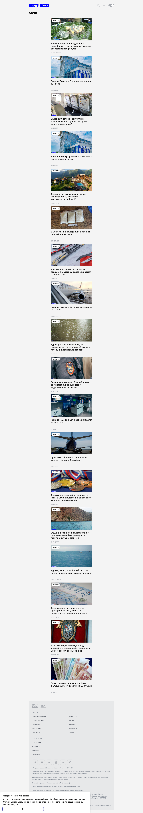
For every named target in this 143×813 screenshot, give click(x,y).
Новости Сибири (39, 716)
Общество (36, 724)
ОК (23, 809)
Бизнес (72, 724)
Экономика (36, 728)
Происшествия (38, 720)
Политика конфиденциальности (99, 805)
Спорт (71, 733)
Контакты (36, 746)
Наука (71, 720)
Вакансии (36, 755)
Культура (73, 716)
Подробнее (36, 742)
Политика (36, 733)
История (35, 750)
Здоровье (73, 728)
